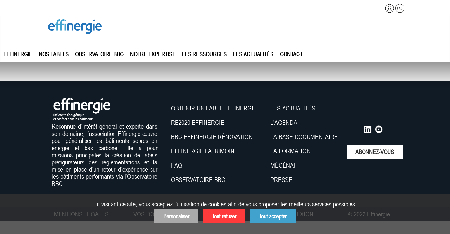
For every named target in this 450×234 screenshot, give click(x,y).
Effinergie (17, 54)
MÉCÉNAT (283, 165)
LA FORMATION (291, 151)
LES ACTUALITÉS (293, 108)
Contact (291, 54)
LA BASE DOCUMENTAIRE (304, 137)
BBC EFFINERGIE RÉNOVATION (212, 137)
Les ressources (204, 54)
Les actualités (253, 54)
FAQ (176, 165)
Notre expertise (153, 54)
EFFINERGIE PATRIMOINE (204, 151)
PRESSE (281, 180)
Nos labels (54, 54)
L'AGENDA (285, 122)
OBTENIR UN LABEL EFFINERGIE (214, 108)
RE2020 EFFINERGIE (197, 122)
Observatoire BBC (99, 54)
